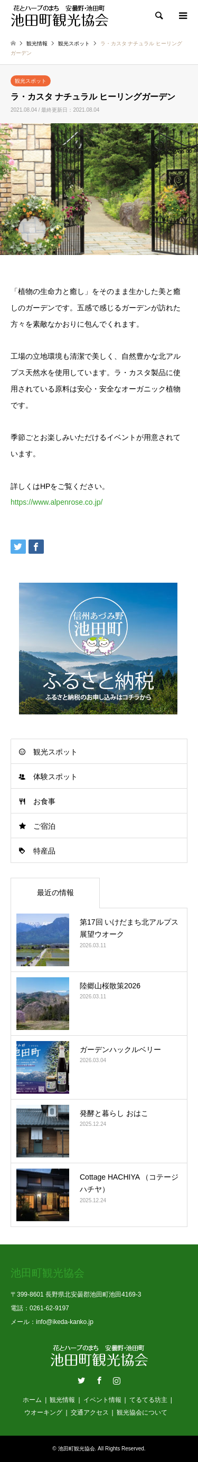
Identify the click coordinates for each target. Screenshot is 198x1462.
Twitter (81, 1380)
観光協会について (142, 1412)
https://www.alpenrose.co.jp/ (56, 502)
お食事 (44, 801)
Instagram (116, 1380)
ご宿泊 (44, 826)
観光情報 (62, 1400)
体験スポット (55, 776)
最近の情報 (55, 892)
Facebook (99, 1380)
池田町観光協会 (76, 1448)
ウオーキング (43, 1412)
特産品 (44, 851)
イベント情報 (102, 1400)
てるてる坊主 (148, 1400)
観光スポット (30, 81)
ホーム (32, 1400)
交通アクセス (90, 1412)
